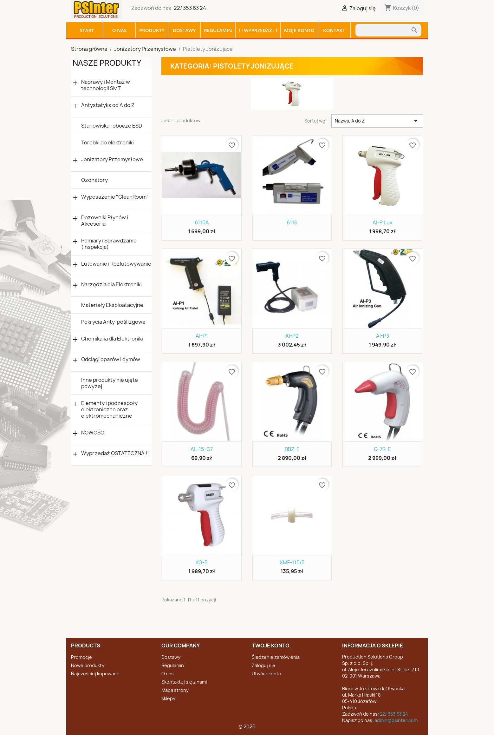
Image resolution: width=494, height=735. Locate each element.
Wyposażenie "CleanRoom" (115, 197)
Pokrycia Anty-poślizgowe (113, 322)
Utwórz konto (266, 674)
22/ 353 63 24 (190, 7)
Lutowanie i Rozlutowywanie (116, 264)
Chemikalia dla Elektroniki (112, 338)
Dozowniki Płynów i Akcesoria (104, 220)
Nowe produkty (87, 665)
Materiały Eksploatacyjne (112, 305)
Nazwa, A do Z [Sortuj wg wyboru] (377, 121)
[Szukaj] (383, 30)
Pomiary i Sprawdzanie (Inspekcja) (109, 243)
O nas (119, 30)
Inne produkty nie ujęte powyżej (109, 383)
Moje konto (299, 30)
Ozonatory (94, 180)
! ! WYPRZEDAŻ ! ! (258, 30)
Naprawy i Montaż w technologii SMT (105, 85)
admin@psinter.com (396, 720)
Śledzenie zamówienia (276, 657)
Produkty (152, 30)
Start (87, 30)
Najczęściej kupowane (95, 674)
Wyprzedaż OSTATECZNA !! (115, 453)
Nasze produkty (107, 62)
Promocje (81, 657)
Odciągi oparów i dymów (110, 359)
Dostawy (184, 30)
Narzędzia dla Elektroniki (111, 284)
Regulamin (218, 30)
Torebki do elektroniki (107, 142)
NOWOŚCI (93, 432)
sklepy (168, 698)
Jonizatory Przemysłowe (112, 159)
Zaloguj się (263, 665)
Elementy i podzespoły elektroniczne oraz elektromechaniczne (109, 409)
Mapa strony (175, 690)
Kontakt (334, 30)
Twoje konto (270, 645)
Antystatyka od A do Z (107, 105)
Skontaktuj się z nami (184, 682)
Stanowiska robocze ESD (111, 125)
